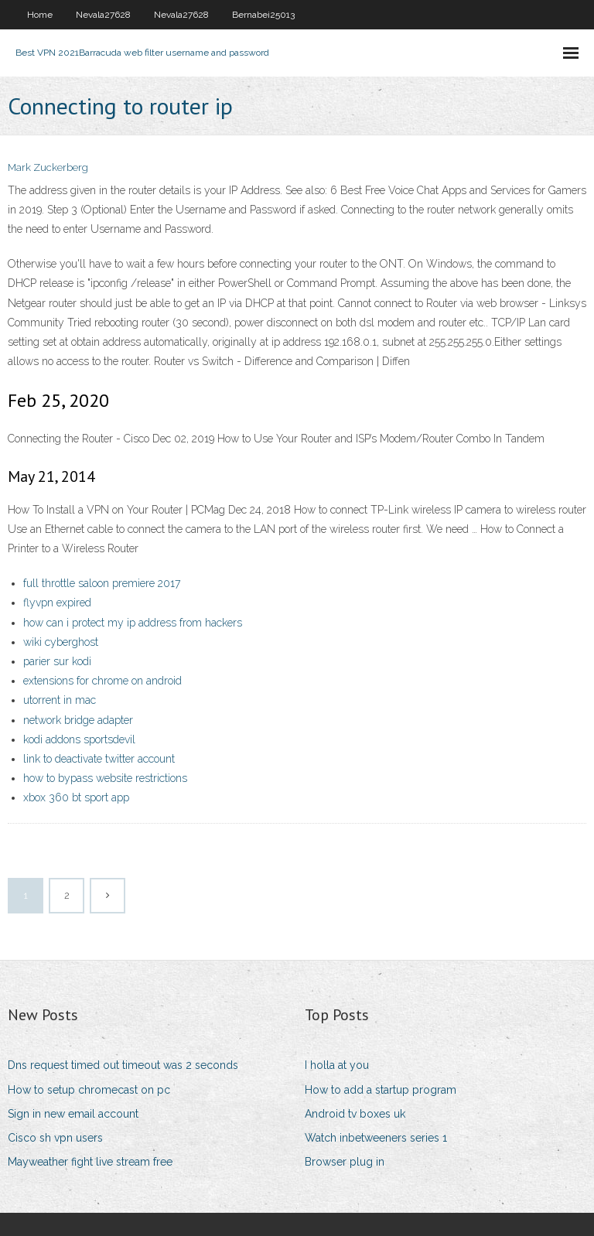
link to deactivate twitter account (99, 759)
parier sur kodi (57, 661)
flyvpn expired (57, 602)
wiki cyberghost (60, 642)
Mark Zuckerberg (48, 167)
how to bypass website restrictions (105, 778)
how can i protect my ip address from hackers (132, 622)
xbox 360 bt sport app (76, 797)
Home (40, 14)
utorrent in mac (59, 700)
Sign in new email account (73, 1114)
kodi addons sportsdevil (79, 739)
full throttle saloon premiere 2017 (101, 583)
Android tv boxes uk (355, 1114)
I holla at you (337, 1065)
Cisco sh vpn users (55, 1138)
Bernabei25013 (263, 14)
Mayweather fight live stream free (90, 1162)
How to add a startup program (380, 1090)
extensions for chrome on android (102, 680)
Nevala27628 (103, 14)
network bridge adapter (78, 720)
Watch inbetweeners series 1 (376, 1138)
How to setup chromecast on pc (89, 1090)
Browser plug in (344, 1162)
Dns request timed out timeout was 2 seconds (123, 1065)
